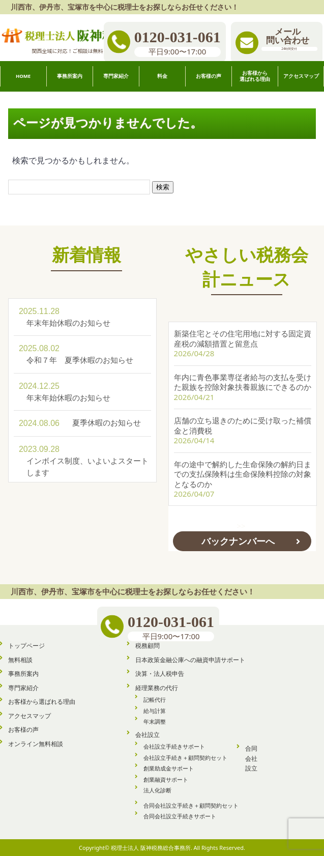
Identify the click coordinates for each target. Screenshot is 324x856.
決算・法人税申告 (159, 673)
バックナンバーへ (238, 538)
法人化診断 (157, 789)
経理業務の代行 (156, 687)
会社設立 (147, 734)
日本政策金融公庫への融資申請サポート (190, 659)
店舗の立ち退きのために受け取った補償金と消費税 (242, 422)
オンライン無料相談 (35, 743)
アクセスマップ (29, 715)
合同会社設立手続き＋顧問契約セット (191, 805)
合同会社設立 (251, 758)
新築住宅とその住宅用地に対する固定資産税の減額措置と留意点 (242, 335)
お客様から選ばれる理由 (41, 701)
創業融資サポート (165, 779)
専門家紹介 (23, 687)
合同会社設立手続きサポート (179, 815)
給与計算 (154, 710)
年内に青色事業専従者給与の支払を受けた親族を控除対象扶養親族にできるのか (242, 379)
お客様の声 (23, 729)
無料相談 (20, 659)
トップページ (26, 645)
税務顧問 (147, 645)
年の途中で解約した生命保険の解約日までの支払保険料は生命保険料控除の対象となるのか (242, 471)
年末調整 (154, 721)
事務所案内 (23, 673)
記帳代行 (154, 699)
